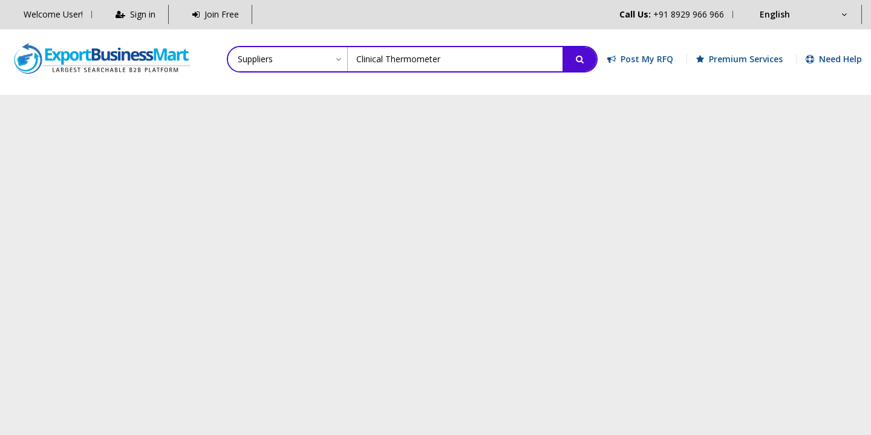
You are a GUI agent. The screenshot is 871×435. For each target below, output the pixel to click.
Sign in (135, 14)
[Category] (288, 59)
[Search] (579, 59)
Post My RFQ (640, 59)
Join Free (215, 14)
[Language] (802, 14)
